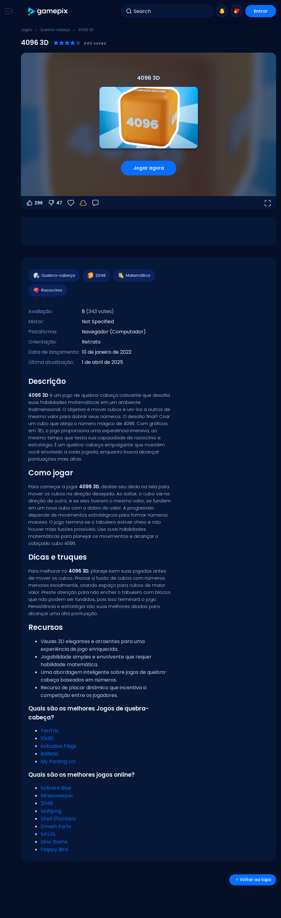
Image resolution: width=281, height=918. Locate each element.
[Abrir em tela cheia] (267, 203)
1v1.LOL (48, 834)
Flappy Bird (54, 849)
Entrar (261, 11)
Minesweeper (57, 795)
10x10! (47, 738)
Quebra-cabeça (55, 29)
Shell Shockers (58, 818)
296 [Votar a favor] (34, 203)
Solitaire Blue (56, 787)
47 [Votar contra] (55, 203)
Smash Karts (56, 826)
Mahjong (51, 811)
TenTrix (49, 730)
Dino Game (54, 841)
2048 (96, 275)
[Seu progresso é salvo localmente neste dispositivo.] (83, 203)
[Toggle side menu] (7, 11)
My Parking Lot (58, 761)
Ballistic (50, 753)
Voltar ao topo (252, 880)
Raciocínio (47, 290)
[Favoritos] (70, 203)
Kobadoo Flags (58, 746)
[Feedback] (95, 203)
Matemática (133, 275)
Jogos (26, 29)
